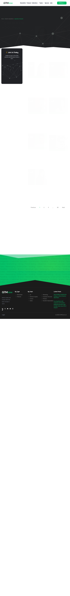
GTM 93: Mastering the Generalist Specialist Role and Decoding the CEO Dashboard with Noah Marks (58, 85)
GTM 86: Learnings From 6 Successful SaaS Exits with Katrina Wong (37, 193)
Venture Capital (34, 298)
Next (63, 209)
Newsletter (23, 3)
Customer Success (47, 298)
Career (31, 300)
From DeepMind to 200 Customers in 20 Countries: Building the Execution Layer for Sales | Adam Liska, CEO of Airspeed (60, 306)
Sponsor (47, 3)
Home (2, 18)
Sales (31, 302)
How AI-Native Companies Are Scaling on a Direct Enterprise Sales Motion (60, 298)
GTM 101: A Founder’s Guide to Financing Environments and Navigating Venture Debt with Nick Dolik (57, 49)
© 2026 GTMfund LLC (61, 316)
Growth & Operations (9, 18)
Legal (3, 316)
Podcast (28, 3)
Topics (41, 3)
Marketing (45, 296)
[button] (55, 4)
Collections (35, 3)
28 (57, 209)
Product (45, 300)
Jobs (51, 3)
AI (30, 296)
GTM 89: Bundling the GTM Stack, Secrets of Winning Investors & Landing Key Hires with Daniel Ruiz (57, 158)
